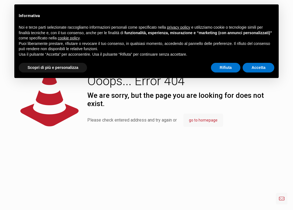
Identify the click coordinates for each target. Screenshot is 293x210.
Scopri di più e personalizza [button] (53, 67)
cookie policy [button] (69, 38)
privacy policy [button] (178, 27)
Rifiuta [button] (226, 67)
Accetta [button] (258, 67)
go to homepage (203, 120)
